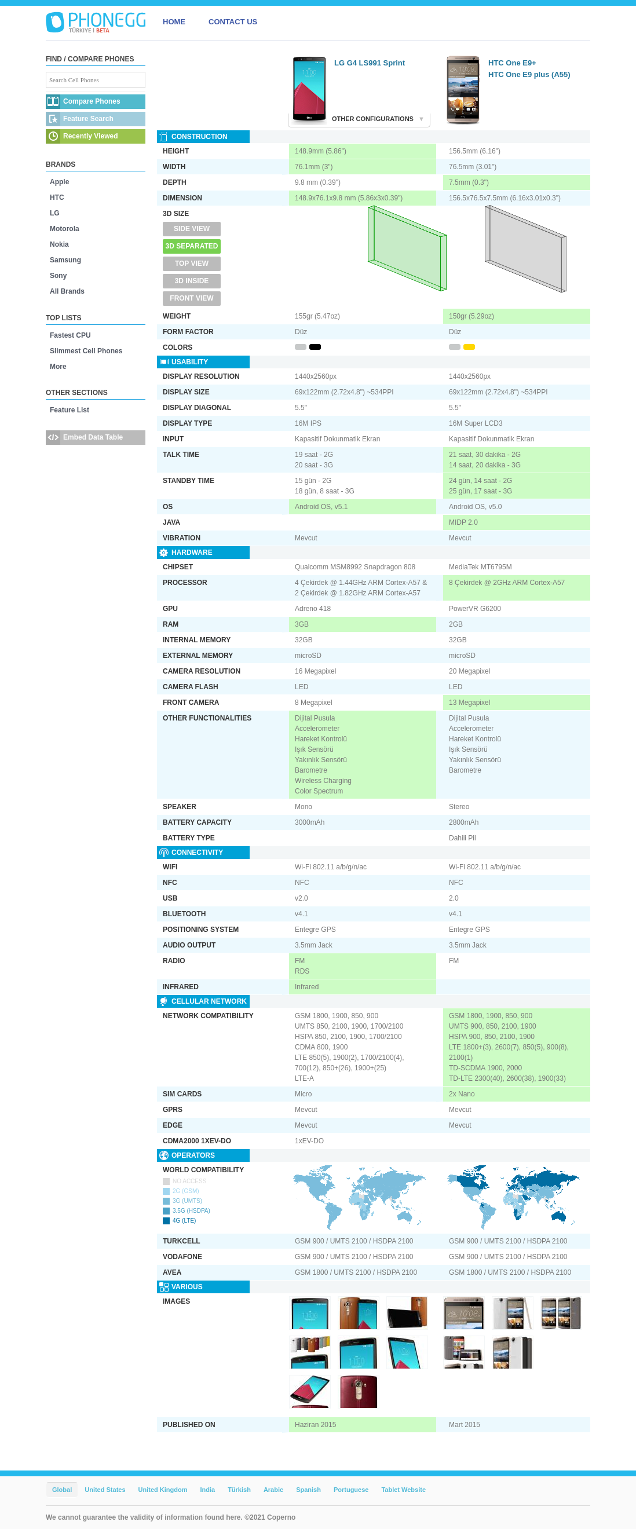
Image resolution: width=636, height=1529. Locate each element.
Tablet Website (403, 1489)
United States (105, 1489)
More (58, 367)
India (207, 1489)
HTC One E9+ (512, 62)
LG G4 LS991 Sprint (369, 62)
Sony (58, 276)
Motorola (64, 229)
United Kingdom (163, 1489)
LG (55, 213)
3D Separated (192, 246)
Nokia (59, 244)
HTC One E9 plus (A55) (529, 74)
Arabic (273, 1489)
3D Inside (192, 281)
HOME (174, 21)
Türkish (239, 1489)
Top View (192, 263)
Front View (191, 298)
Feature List (69, 410)
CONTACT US (233, 21)
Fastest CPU (70, 335)
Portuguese (351, 1489)
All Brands (67, 291)
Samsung (65, 260)
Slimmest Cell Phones (86, 351)
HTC (57, 197)
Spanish (308, 1489)
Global (62, 1489)
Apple (59, 182)
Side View (192, 229)
